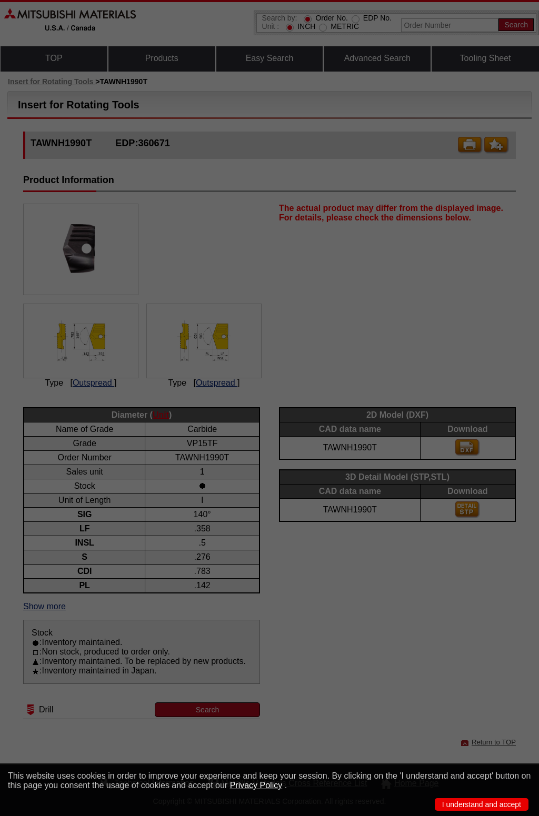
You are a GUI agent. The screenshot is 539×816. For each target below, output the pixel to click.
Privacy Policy (256, 785)
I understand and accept (481, 804)
